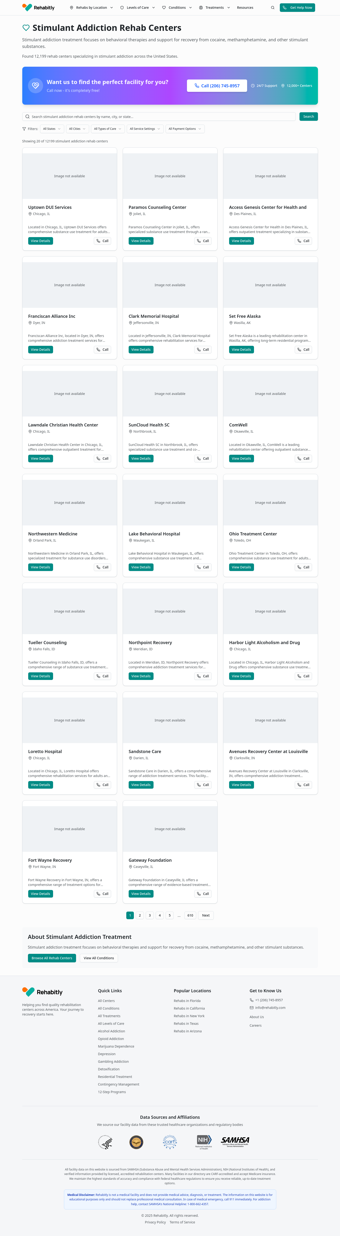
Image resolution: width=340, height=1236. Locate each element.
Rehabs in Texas (186, 1023)
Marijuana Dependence (116, 1046)
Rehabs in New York (189, 1016)
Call (102, 241)
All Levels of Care (111, 1023)
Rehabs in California (189, 1008)
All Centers (106, 1000)
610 (190, 915)
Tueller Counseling (47, 642)
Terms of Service (182, 1222)
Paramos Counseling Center (157, 207)
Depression (107, 1054)
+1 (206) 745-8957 (269, 1000)
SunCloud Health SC (149, 425)
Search (308, 116)
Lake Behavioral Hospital (154, 534)
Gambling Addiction (113, 1061)
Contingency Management (118, 1084)
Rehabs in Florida (187, 1000)
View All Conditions (99, 958)
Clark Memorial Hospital (154, 316)
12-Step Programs (112, 1092)
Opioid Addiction (111, 1038)
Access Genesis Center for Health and (268, 207)
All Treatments (109, 1016)
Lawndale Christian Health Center (63, 425)
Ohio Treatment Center (253, 534)
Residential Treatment (115, 1076)
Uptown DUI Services (50, 207)
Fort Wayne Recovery (50, 860)
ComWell (238, 425)
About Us (257, 1017)
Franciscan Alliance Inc (51, 316)
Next (206, 915)
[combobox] (52, 129)
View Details (40, 241)
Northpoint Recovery (150, 642)
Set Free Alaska (245, 316)
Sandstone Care (145, 751)
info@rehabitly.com (270, 1007)
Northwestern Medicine (52, 534)
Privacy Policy (155, 1222)
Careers (256, 1025)
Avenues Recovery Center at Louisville (268, 751)
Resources (245, 7)
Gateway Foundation (150, 860)
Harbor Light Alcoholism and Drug (264, 642)
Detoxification (109, 1069)
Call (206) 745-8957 (217, 86)
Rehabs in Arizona (188, 1031)
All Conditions (109, 1008)
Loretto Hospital (45, 751)
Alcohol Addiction (111, 1031)
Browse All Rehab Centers (52, 958)
